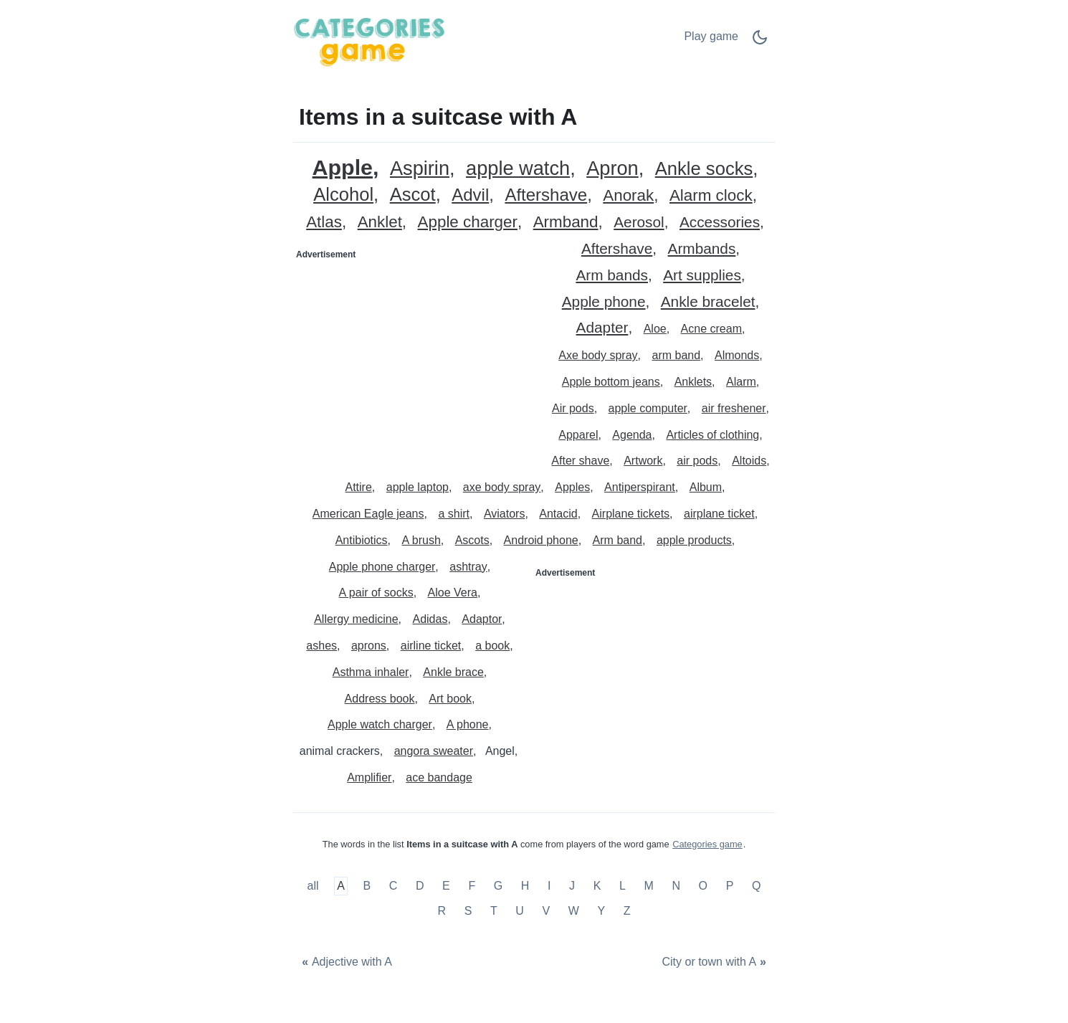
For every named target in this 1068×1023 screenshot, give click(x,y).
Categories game (707, 844)
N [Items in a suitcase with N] (676, 886)
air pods (697, 461)
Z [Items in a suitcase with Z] (627, 911)
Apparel (578, 435)
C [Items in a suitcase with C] (393, 886)
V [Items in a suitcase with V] (546, 911)
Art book (450, 699)
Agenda (632, 435)
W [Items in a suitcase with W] (573, 911)
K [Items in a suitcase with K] (597, 886)
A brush (421, 540)
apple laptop (417, 487)
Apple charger (468, 222)
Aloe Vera (452, 592)
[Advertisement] (414, 355)
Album (706, 487)
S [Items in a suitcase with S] (468, 911)
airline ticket (431, 645)
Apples (572, 487)
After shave (580, 461)
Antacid (558, 514)
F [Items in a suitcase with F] (471, 886)
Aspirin (419, 168)
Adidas (429, 619)
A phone (468, 724)
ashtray (468, 567)
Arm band (617, 540)
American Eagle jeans (368, 514)
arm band (676, 355)
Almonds (737, 355)
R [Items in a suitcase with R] (441, 911)
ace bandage (439, 777)
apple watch (518, 168)
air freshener (734, 408)
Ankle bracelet (708, 302)
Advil (470, 195)
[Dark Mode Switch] (759, 42)
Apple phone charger (382, 567)
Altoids (749, 461)
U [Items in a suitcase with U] (519, 911)
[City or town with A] (716, 962)
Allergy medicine (356, 619)
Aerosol (639, 222)
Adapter (602, 328)
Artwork (643, 461)
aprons (368, 645)
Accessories (720, 222)
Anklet (380, 222)
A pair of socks (376, 592)
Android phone (541, 540)
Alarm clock (711, 196)
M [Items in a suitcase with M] (648, 886)
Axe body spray (597, 355)
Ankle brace (453, 672)
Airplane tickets (631, 514)
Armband (566, 222)
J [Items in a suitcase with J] (572, 886)
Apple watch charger (380, 724)
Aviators (504, 514)
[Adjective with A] (345, 962)
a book (492, 645)
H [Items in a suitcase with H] (525, 886)
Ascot (413, 194)
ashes (321, 645)
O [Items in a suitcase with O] (703, 886)
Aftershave (546, 195)
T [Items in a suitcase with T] (493, 911)
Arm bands (612, 275)
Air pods (573, 408)
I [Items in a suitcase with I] (549, 886)
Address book (380, 699)
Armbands (702, 249)
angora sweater (433, 751)
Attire (358, 487)
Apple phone (604, 302)
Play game (711, 36)
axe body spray (502, 487)
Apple (343, 167)
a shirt (453, 514)
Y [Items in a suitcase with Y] (601, 911)
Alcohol (343, 194)
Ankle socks (704, 168)
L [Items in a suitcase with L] (622, 886)
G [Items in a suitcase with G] (498, 886)
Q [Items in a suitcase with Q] (756, 886)
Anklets (693, 382)
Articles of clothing (712, 435)
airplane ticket (719, 514)
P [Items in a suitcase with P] (730, 886)
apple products (694, 540)
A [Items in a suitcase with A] (341, 886)
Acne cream (711, 329)
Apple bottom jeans (611, 382)
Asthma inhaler (371, 672)
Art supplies (702, 275)
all (314, 886)
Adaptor (482, 619)
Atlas (324, 222)
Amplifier (369, 777)
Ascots (472, 540)
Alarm (741, 382)
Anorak (628, 196)
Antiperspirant (639, 487)
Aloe (655, 329)
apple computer (648, 408)
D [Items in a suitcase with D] (420, 886)
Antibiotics (361, 540)
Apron (612, 168)
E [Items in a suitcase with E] (446, 886)
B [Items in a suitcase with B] (367, 886)
